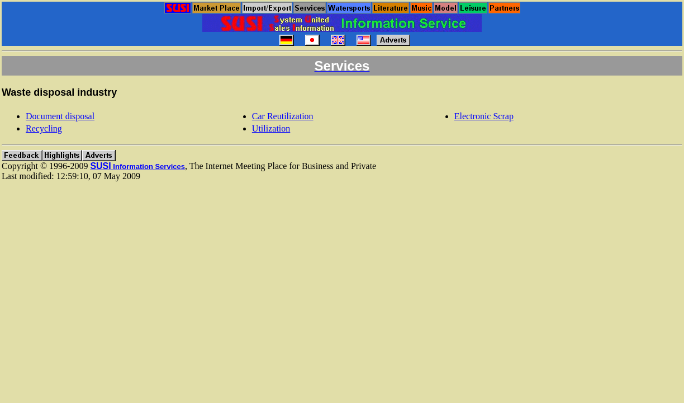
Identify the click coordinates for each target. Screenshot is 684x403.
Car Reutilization (283, 116)
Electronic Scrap (484, 116)
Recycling (44, 128)
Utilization (271, 128)
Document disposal (60, 116)
